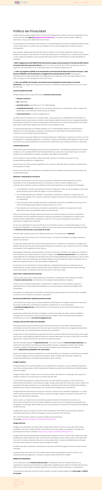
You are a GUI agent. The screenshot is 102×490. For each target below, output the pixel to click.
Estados (75, 2)
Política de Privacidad (19, 482)
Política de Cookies (18, 484)
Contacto (15, 486)
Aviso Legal (16, 480)
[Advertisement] (51, 17)
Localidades (85, 2)
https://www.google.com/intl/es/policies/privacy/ (38, 419)
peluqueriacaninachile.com (44, 37)
